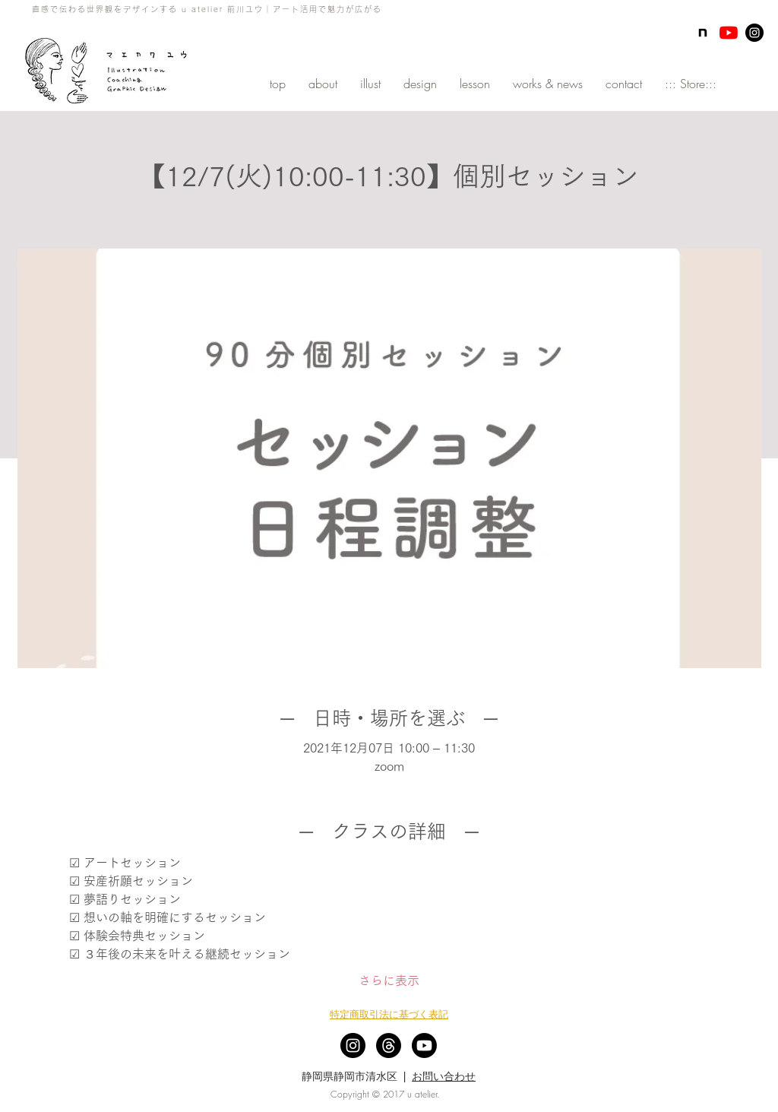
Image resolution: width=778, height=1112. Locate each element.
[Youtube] (424, 1045)
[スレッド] (388, 1045)
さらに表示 (389, 980)
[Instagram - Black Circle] (754, 33)
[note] (703, 33)
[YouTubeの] (728, 33)
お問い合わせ (444, 1076)
